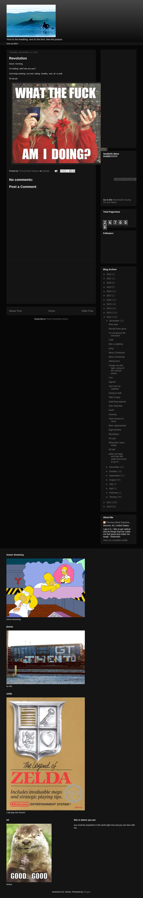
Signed (112, 382)
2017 (109, 295)
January (113, 497)
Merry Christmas (117, 352)
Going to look (115, 393)
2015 (109, 304)
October (113, 471)
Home (51, 311)
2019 (109, 287)
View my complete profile (115, 540)
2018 (109, 291)
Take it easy (114, 397)
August (113, 480)
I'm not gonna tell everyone (117, 334)
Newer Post (15, 311)
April (111, 488)
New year (113, 324)
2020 (109, 282)
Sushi (111, 410)
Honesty (113, 414)
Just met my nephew (114, 387)
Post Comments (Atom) (57, 319)
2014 (109, 308)
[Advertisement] (51, 281)
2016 (109, 300)
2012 (109, 317)
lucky (111, 348)
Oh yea (112, 438)
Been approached (117, 425)
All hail (112, 449)
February (114, 492)
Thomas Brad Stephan (118, 522)
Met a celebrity (116, 344)
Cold (111, 340)
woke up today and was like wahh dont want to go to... (117, 458)
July (111, 484)
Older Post (87, 311)
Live (111, 377)
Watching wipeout (117, 401)
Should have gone (117, 328)
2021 (109, 278)
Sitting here (114, 361)
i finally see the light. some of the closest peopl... (116, 369)
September (114, 475)
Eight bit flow (115, 430)
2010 (109, 506)
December (114, 320)
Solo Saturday (115, 406)
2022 (109, 274)
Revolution (114, 434)
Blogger (86, 892)
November (114, 467)
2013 (109, 312)
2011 (109, 502)
